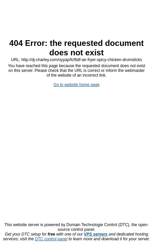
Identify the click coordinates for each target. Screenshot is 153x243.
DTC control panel (51, 239)
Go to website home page (77, 84)
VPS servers (96, 234)
